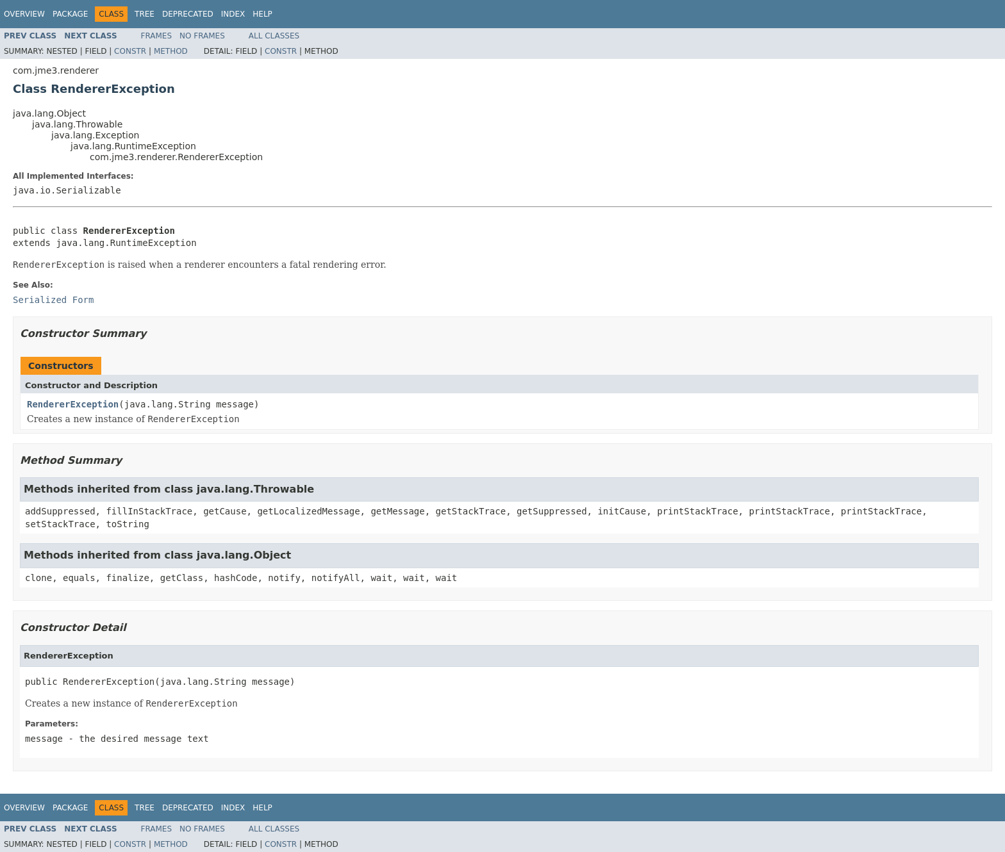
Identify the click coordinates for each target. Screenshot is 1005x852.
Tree (144, 14)
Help (262, 14)
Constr (130, 51)
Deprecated (187, 14)
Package (70, 14)
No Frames (202, 35)
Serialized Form (53, 300)
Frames (156, 35)
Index (233, 14)
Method (171, 51)
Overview (24, 14)
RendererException (73, 404)
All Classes (274, 35)
